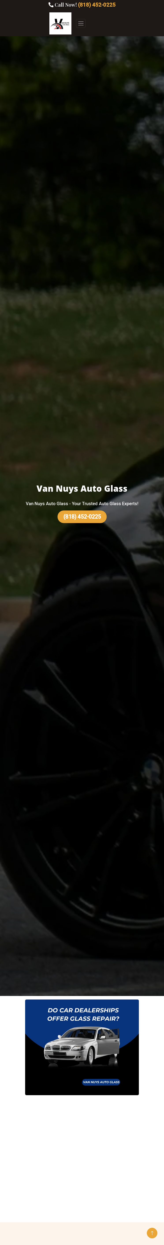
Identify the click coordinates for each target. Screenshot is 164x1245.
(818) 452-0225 (82, 517)
